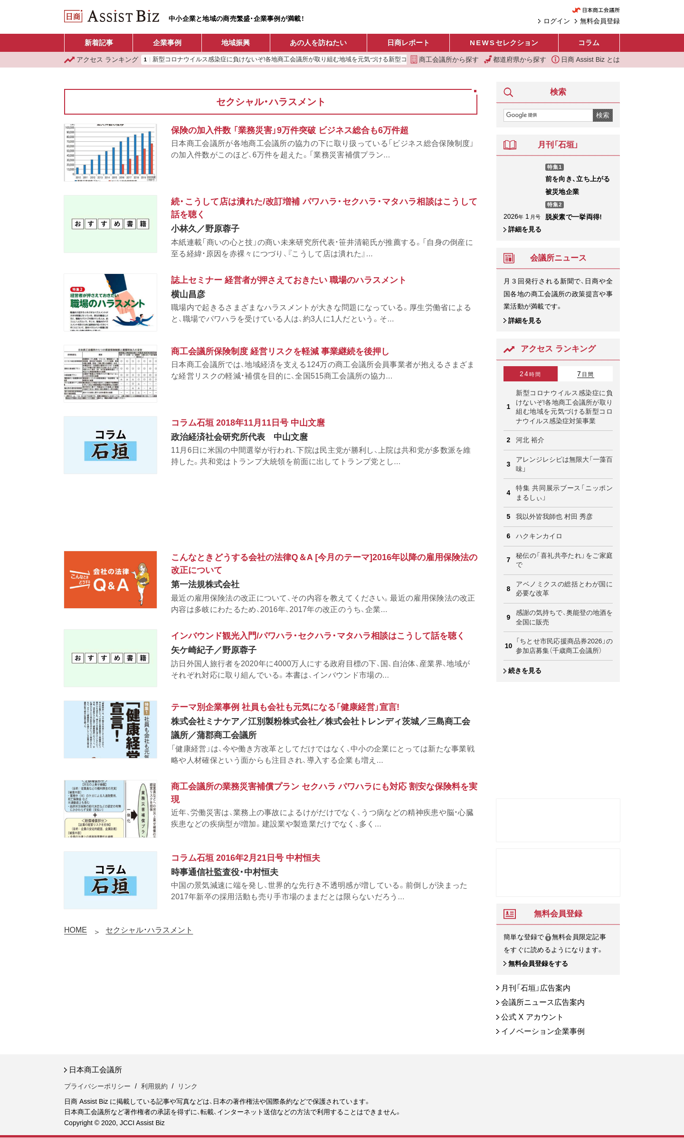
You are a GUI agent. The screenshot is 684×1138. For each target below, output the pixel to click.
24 (531, 374)
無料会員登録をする (538, 964)
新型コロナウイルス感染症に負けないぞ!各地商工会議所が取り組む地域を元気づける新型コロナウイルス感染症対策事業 (320, 60)
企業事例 (167, 43)
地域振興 (235, 43)
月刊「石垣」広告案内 (535, 988)
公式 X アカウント (532, 1017)
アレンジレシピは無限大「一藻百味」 (564, 464)
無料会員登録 (600, 21)
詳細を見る (525, 229)
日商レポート (408, 43)
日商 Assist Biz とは (585, 59)
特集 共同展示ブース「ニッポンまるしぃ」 (564, 492)
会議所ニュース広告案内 (543, 1003)
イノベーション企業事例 (543, 1032)
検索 (602, 115)
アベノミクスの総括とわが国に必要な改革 (564, 588)
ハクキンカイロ (539, 536)
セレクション (504, 43)
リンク (188, 1086)
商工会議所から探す (444, 59)
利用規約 (154, 1086)
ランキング (101, 59)
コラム (588, 43)
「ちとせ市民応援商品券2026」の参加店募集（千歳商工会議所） (564, 645)
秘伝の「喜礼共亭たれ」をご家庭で (564, 560)
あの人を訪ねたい (318, 43)
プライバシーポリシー (97, 1086)
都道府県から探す (515, 59)
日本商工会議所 (95, 1070)
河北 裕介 (530, 440)
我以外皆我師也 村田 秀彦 (554, 516)
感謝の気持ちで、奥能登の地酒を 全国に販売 (564, 617)
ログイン (556, 21)
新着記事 (99, 43)
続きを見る (525, 670)
